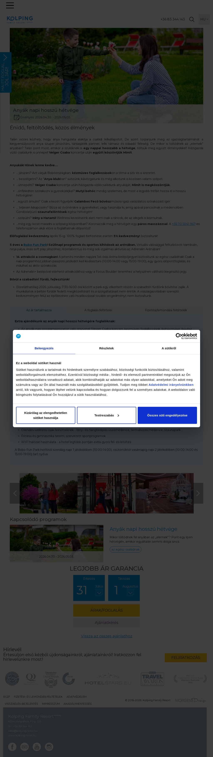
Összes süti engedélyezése (167, 415)
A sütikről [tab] (169, 348)
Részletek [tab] (106, 348)
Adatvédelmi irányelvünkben (171, 384)
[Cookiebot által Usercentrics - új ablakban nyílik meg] (179, 336)
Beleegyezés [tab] (44, 348)
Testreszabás (106, 415)
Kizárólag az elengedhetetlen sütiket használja (45, 415)
